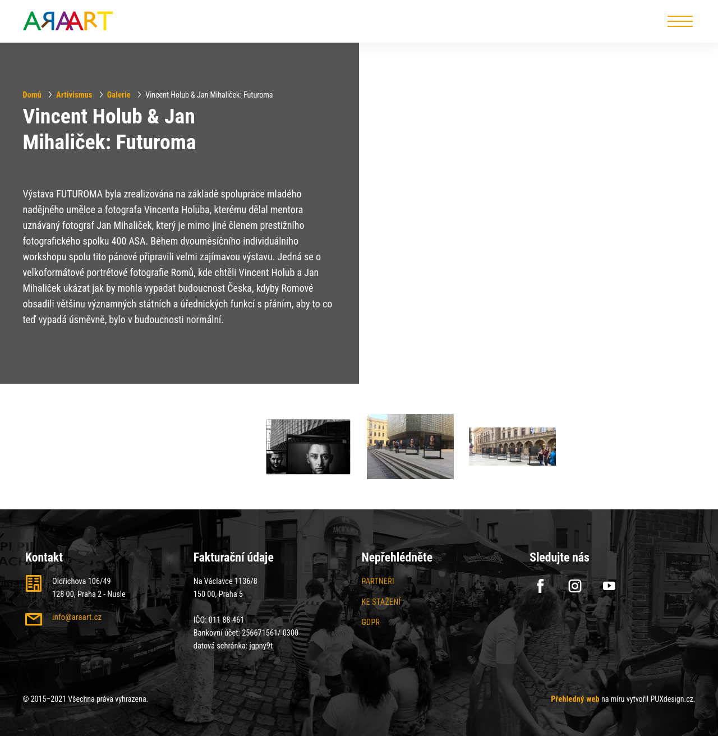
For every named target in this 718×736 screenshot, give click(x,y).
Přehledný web (575, 698)
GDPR (371, 622)
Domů (32, 94)
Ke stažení (381, 601)
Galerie (119, 94)
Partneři (378, 581)
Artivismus (74, 94)
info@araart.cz (77, 617)
